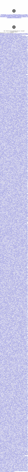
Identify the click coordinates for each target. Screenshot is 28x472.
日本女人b (15, 120)
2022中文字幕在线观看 (15, 409)
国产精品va (4, 320)
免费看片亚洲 (2, 105)
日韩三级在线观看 (21, 451)
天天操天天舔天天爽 (3, 196)
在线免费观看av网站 (11, 405)
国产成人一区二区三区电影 (8, 107)
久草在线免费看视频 (23, 94)
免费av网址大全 (21, 62)
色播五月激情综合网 (9, 180)
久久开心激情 (22, 139)
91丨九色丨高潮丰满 (4, 452)
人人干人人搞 (22, 196)
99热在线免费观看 (25, 172)
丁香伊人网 (4, 396)
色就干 (7, 355)
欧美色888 (1, 150)
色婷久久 (20, 398)
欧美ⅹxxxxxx (9, 389)
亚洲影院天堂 (17, 172)
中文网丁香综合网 (9, 363)
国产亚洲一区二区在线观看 (20, 250)
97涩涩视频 (22, 422)
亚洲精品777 (7, 295)
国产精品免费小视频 (10, 67)
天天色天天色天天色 (11, 312)
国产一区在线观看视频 (11, 215)
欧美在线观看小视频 (6, 279)
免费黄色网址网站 (12, 439)
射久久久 (19, 428)
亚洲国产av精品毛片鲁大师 (3, 220)
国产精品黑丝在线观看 (18, 422)
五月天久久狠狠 (6, 464)
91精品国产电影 (11, 375)
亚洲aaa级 (23, 182)
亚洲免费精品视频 (20, 401)
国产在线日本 (13, 237)
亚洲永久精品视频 (15, 66)
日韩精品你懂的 (4, 332)
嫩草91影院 (9, 290)
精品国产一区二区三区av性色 (10, 353)
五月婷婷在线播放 (14, 103)
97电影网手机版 (19, 147)
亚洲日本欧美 (3, 383)
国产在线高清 (16, 178)
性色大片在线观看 (3, 353)
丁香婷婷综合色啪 (14, 107)
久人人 (24, 414)
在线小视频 (3, 411)
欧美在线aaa (22, 159)
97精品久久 (10, 447)
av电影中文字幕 (12, 82)
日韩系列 (15, 332)
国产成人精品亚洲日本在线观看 (19, 373)
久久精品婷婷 (9, 136)
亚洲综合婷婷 (21, 145)
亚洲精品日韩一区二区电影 (7, 122)
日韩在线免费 (13, 343)
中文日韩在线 (20, 123)
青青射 (11, 165)
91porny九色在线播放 (20, 80)
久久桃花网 (13, 368)
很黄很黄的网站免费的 (15, 115)
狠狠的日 (24, 63)
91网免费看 (15, 37)
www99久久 (6, 391)
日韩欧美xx (4, 266)
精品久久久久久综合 (14, 319)
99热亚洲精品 (8, 227)
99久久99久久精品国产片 (7, 166)
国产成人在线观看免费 (19, 361)
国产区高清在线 (15, 101)
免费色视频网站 (3, 329)
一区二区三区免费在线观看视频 (4, 354)
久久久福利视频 (5, 200)
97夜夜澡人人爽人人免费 (11, 328)
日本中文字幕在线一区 (20, 166)
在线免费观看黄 (6, 132)
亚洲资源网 (3, 170)
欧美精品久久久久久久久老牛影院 (6, 114)
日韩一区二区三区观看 (6, 243)
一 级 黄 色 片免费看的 (13, 96)
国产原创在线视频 (21, 212)
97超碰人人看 (15, 176)
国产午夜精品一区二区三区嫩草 (7, 39)
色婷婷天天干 (17, 341)
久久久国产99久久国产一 (6, 208)
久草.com (26, 219)
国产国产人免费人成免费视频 (11, 452)
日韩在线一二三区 (10, 361)
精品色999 (21, 176)
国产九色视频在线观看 (4, 263)
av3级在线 (3, 393)
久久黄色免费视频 (14, 376)
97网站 (16, 397)
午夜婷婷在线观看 (5, 150)
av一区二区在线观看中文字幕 (21, 462)
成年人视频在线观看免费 (18, 449)
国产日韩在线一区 (4, 458)
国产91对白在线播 (22, 258)
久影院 (14, 217)
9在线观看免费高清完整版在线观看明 (19, 454)
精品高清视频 (12, 320)
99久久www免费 (21, 209)
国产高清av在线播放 (4, 209)
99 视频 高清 (22, 329)
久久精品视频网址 (12, 352)
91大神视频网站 (22, 99)
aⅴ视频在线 (17, 157)
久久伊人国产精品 (16, 102)
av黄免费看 (11, 176)
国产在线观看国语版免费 (8, 239)
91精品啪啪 (20, 353)
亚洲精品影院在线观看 (10, 220)
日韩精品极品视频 (12, 143)
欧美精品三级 (14, 187)
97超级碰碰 (21, 311)
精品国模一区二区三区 (15, 354)
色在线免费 (8, 143)
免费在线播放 (3, 339)
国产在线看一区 (18, 283)
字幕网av (16, 227)
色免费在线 (3, 283)
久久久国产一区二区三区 (24, 125)
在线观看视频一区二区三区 (22, 97)
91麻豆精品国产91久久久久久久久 (19, 122)
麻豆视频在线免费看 (19, 298)
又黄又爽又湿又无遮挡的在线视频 (13, 36)
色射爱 (12, 105)
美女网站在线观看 (13, 276)
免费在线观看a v (7, 303)
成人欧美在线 (8, 196)
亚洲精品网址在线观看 (23, 283)
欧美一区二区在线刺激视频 (9, 202)
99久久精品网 (14, 248)
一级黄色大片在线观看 (16, 263)
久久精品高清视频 (7, 82)
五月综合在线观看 (10, 66)
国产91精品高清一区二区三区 (22, 100)
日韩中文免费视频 (16, 215)
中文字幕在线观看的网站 (5, 425)
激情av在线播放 (6, 70)
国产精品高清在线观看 (24, 114)
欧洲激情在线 (16, 401)
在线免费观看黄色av (10, 442)
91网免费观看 (4, 197)
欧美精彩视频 (15, 76)
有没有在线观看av (4, 249)
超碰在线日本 (12, 471)
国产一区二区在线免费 (13, 157)
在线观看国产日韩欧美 (9, 101)
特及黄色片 (3, 117)
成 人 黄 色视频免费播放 (6, 324)
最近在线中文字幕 (22, 424)
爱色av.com (19, 81)
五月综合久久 (18, 339)
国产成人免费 (25, 69)
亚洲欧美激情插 (6, 292)
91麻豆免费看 (25, 343)
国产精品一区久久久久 (15, 467)
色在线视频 (3, 72)
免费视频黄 (12, 178)
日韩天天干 (7, 245)
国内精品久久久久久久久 (21, 84)
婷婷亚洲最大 (8, 104)
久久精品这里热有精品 (18, 41)
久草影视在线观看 (19, 445)
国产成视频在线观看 (7, 188)
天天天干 (26, 332)
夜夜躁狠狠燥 (4, 190)
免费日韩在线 (3, 356)
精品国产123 (25, 374)
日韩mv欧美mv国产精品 (20, 421)
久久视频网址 (18, 332)
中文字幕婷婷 (20, 273)
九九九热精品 (12, 64)
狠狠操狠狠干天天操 (4, 100)
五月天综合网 (6, 119)
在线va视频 (6, 469)
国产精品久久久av (11, 432)
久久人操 (11, 127)
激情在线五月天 (5, 442)
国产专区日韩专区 (15, 393)
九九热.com (20, 354)
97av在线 (23, 269)
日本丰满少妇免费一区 (11, 272)
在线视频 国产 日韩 (12, 369)
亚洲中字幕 (22, 124)
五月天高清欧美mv (17, 372)
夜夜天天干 (21, 189)
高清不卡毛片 (19, 51)
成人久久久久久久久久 (8, 159)
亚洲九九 (1, 202)
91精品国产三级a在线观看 (17, 82)
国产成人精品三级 (4, 222)
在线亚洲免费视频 (18, 72)
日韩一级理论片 (10, 260)
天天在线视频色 (15, 235)
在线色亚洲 (22, 265)
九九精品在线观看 (19, 195)
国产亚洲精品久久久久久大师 (19, 237)
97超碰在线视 (24, 248)
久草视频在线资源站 (11, 54)
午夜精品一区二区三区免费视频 (17, 225)
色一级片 (15, 286)
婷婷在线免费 (6, 312)
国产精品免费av (6, 349)
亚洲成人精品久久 (10, 132)
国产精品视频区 (16, 219)
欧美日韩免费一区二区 (19, 276)
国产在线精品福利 (4, 177)
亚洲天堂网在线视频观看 (3, 313)
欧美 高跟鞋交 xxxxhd (3, 173)
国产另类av (12, 415)
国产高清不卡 (8, 335)
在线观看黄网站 (9, 129)
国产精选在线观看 (4, 136)
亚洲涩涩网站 (17, 79)
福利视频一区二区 (21, 134)
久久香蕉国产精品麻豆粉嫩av (21, 249)
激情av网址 (22, 198)
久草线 (2, 429)
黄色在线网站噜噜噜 (23, 339)
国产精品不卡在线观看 (19, 163)
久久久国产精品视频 (12, 325)
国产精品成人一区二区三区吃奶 (13, 445)
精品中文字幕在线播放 (8, 338)
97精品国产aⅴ (25, 205)
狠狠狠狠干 (16, 457)
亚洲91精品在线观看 (10, 358)
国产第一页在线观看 (15, 394)
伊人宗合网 (15, 250)
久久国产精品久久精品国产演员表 (9, 426)
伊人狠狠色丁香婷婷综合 (11, 365)
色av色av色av (17, 137)
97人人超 (23, 143)
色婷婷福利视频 (19, 376)
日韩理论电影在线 (13, 163)
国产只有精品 (25, 312)
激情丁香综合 (26, 177)
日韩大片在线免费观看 (24, 286)
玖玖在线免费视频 (8, 364)
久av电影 (14, 132)
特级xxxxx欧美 (20, 342)
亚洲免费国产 (7, 170)
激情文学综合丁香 (22, 179)
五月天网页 (8, 200)
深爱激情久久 (12, 249)
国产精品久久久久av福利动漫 (17, 326)
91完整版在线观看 (4, 259)
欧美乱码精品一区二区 (16, 446)
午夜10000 (24, 404)
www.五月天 (9, 146)
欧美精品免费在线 (5, 342)
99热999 (9, 439)
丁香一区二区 (4, 355)
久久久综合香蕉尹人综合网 (22, 140)
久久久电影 (14, 198)
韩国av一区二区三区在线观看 (4, 334)
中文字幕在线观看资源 (22, 174)
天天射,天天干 (14, 298)
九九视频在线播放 (3, 364)
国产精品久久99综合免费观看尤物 (14, 251)
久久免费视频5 (13, 129)
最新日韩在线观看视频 (8, 47)
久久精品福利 (23, 444)
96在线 (25, 180)
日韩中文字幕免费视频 (7, 83)
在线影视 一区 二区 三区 (15, 81)
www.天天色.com (9, 174)
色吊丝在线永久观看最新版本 (6, 140)
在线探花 (6, 156)
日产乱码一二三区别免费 (10, 133)
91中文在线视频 (25, 145)
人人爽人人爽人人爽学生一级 (9, 49)
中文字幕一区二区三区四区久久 (8, 316)
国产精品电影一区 (2, 81)
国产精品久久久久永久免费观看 (7, 457)
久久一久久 (21, 172)
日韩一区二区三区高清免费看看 (9, 402)
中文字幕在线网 (8, 186)
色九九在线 (17, 248)
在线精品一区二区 (24, 303)
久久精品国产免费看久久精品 (8, 44)
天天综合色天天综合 (25, 190)
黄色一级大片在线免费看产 (16, 113)
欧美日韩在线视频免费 (10, 235)
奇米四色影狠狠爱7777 (15, 333)
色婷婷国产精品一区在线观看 (21, 459)
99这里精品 (11, 195)
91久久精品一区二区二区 (12, 240)
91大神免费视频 (17, 63)
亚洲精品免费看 (5, 358)
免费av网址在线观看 (25, 346)
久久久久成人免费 (9, 256)
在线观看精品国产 (2, 402)
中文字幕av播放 (12, 123)
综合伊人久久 (20, 305)
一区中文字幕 (6, 61)
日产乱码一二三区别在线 (18, 266)
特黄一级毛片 (5, 408)
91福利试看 (10, 265)
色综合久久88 (11, 110)
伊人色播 (4, 202)
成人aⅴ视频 (15, 64)
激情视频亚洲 (12, 372)
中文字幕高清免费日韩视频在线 (21, 107)
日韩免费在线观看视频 (11, 278)
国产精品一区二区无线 (3, 325)
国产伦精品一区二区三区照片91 (21, 64)
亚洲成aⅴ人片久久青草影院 (3, 155)
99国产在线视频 (14, 374)
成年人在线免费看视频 (22, 87)
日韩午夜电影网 (10, 187)
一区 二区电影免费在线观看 (23, 446)
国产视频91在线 (26, 466)
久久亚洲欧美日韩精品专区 (8, 59)
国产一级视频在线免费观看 (15, 378)
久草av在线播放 (2, 152)
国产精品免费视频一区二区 (19, 343)
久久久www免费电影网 (14, 166)
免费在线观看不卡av (18, 256)
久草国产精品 (21, 466)
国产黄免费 (25, 160)
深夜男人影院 (2, 328)
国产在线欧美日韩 (11, 69)
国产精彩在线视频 (16, 54)
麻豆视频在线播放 (11, 292)
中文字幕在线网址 (24, 266)
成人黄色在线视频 (9, 56)
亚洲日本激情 (12, 449)
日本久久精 (14, 344)
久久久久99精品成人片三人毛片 (13, 434)
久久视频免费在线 (10, 42)
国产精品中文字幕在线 (11, 102)
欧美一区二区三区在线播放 (12, 153)
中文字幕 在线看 (13, 253)
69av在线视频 (16, 369)
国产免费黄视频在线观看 (22, 133)
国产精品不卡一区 (17, 412)
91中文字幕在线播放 (3, 301)
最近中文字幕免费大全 (11, 145)
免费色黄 (23, 242)
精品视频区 (13, 468)
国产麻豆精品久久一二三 (4, 102)
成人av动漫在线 (24, 445)
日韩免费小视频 (23, 132)
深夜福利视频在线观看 (15, 342)
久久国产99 (4, 195)
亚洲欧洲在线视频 (14, 293)
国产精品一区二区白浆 (4, 46)
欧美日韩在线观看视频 (17, 315)
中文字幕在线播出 (10, 336)
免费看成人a (15, 432)
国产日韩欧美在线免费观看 (10, 313)
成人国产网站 (21, 296)
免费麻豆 (3, 119)
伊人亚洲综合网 (19, 286)
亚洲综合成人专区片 (20, 232)
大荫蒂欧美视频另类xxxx (9, 190)
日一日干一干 (8, 341)
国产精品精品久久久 (17, 99)
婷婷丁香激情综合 (5, 162)
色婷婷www (23, 216)
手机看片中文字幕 (7, 117)
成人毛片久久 (12, 114)
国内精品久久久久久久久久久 (16, 44)
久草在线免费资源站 (22, 419)
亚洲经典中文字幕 (16, 402)
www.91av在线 (17, 452)
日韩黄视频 (13, 266)
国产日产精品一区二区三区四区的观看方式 (21, 417)
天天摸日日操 (13, 412)
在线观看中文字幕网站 (25, 123)
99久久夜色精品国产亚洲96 (12, 169)
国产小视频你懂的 (19, 37)
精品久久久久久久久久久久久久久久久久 (18, 447)
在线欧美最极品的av (25, 349)
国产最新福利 (15, 464)
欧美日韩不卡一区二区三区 (16, 438)
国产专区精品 (6, 53)
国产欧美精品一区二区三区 (8, 444)
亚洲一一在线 (8, 173)
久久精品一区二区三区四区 (3, 363)
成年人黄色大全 (16, 381)
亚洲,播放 (12, 200)
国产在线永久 (21, 63)
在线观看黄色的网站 (15, 152)
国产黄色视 (8, 165)
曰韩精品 (18, 120)
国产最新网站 (3, 252)
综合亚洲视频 (12, 381)
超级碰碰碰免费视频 (20, 289)
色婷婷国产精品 (9, 84)
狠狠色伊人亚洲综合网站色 (17, 216)
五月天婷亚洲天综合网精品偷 (19, 328)
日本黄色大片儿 (10, 394)
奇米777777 (3, 369)
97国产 (4, 239)
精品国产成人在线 (19, 303)
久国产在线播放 (8, 92)
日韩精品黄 (5, 416)
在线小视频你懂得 (22, 434)
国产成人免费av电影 (17, 352)
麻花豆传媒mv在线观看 (7, 435)
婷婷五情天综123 (2, 418)
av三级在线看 (13, 321)
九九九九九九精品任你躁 (8, 467)
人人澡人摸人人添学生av (20, 408)
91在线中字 (12, 315)
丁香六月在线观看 (23, 288)
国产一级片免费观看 (4, 343)
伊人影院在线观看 (14, 421)
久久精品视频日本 (16, 448)
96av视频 (7, 248)
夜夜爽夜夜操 (2, 385)
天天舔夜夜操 (24, 354)
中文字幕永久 (18, 104)
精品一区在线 (9, 177)
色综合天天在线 (3, 265)
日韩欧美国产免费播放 (20, 404)
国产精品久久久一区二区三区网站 (20, 416)
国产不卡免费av (11, 243)
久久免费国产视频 (12, 41)
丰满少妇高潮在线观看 (13, 291)
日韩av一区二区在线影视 (16, 73)
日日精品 (18, 396)
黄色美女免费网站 (10, 398)
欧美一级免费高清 (22, 193)
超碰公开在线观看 (6, 281)
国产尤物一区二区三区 (6, 94)
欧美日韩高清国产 (7, 401)
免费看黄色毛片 (22, 332)
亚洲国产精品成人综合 (15, 127)
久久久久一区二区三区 (20, 103)
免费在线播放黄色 (15, 469)
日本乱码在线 (14, 165)
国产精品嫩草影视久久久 (15, 451)
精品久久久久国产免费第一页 (16, 239)
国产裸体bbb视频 (16, 353)
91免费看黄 (2, 428)
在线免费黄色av (21, 112)
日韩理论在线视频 (19, 349)
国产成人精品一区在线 (21, 281)
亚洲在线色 (18, 464)
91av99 (6, 300)
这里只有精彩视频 (14, 406)
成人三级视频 (17, 356)
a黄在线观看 (24, 458)
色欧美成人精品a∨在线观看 (9, 124)
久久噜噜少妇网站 (19, 383)
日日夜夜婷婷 (9, 178)
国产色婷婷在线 (23, 275)
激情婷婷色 (16, 320)
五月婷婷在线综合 (20, 220)
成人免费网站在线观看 (5, 42)
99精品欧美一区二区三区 (8, 283)
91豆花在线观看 (22, 199)
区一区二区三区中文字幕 (21, 86)
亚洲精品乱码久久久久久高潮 (10, 379)
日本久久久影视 (14, 407)
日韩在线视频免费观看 (25, 47)
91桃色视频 (18, 59)
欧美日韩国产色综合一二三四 (20, 344)
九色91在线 (4, 395)
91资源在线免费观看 (25, 324)
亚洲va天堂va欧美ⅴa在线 (18, 202)
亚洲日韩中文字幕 (14, 182)
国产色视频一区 (23, 233)
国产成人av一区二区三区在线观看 (23, 362)
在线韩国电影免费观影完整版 (23, 335)
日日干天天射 (14, 355)
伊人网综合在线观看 (19, 40)
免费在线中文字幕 (12, 454)
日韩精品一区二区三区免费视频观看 (15, 117)
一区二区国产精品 (21, 302)
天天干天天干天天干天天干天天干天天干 (15, 94)
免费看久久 (12, 308)
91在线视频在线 (14, 262)
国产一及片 (2, 373)
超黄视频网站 (15, 220)
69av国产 (2, 432)
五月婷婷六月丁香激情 (18, 368)
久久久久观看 (7, 135)
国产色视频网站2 (21, 236)
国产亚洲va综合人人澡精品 (3, 271)
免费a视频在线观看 (23, 90)
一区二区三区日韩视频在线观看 (22, 409)
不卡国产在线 (18, 291)
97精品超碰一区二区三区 (20, 213)
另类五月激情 (15, 124)
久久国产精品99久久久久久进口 (17, 261)
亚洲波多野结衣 (9, 408)
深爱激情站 (21, 69)
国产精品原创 (11, 236)
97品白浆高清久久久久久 (15, 39)
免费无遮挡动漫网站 (18, 280)
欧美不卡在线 (25, 185)
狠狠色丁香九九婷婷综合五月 (10, 455)
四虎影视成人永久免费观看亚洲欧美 (7, 109)
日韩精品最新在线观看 (5, 309)
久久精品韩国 (5, 311)
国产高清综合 (3, 247)
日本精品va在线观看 (7, 199)
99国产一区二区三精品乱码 (13, 173)
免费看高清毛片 (10, 334)
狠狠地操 (19, 46)
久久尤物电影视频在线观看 (21, 116)
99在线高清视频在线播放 (22, 127)
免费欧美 (15, 90)
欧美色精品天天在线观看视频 (12, 74)
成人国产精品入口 (5, 86)
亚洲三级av (6, 445)
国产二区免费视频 (23, 51)
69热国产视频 (10, 150)
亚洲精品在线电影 (22, 468)
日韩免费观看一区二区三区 (24, 153)
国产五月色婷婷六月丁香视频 (13, 427)
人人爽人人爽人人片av (16, 67)
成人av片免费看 (9, 343)
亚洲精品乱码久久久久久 (10, 446)
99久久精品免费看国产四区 (15, 385)
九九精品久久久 (4, 106)
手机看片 (13, 106)
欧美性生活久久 (5, 384)
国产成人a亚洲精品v (13, 399)
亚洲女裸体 (8, 308)
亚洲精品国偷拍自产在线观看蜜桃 (22, 222)
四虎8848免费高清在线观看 (15, 203)
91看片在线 (9, 81)
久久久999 (6, 322)
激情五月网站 (8, 291)
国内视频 (14, 299)
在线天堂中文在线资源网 (21, 331)
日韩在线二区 (5, 424)
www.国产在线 (8, 351)
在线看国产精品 (2, 61)
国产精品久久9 (13, 388)
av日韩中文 (13, 172)
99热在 (4, 465)
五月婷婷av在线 (20, 43)
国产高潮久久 (25, 300)
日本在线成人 (12, 77)
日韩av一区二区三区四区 (13, 104)
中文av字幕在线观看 (6, 397)
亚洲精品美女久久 (4, 359)
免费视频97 (16, 123)
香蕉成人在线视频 (5, 319)
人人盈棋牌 (18, 146)
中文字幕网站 (14, 256)
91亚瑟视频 (22, 197)
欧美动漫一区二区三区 (10, 222)
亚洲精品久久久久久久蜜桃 (16, 310)
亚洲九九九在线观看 (3, 253)
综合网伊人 (23, 186)
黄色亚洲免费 (14, 444)
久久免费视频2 (16, 371)
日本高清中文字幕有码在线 (11, 57)
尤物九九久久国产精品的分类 (20, 74)
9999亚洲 (23, 195)
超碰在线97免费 (8, 414)
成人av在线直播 (19, 173)
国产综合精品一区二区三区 (16, 91)
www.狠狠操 (2, 82)
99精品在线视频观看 (22, 452)
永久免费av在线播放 (18, 159)
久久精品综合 (9, 407)
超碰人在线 (10, 52)
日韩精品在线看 (13, 227)
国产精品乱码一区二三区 (14, 177)
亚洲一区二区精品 (24, 376)
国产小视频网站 (23, 230)
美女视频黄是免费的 (9, 289)
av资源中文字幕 (3, 47)
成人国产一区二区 (25, 401)
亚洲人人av (8, 195)
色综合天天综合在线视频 (4, 404)
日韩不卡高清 (3, 426)
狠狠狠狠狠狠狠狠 (14, 52)
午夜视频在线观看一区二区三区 (9, 436)
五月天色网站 (11, 324)
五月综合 (20, 47)
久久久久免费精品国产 (3, 246)
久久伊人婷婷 (24, 273)
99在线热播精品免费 (21, 162)
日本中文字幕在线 (2, 159)
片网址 (18, 176)
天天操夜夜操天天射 (14, 136)
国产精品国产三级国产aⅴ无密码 (13, 116)
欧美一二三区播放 (13, 142)
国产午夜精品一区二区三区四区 (19, 455)
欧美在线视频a (18, 345)
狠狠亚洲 (13, 60)
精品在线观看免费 (23, 326)
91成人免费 (13, 175)
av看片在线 (25, 79)
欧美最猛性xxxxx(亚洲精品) (4, 260)
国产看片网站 (13, 159)
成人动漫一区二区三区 (7, 250)
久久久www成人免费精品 (18, 143)
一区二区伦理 (14, 416)
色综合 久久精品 (5, 71)
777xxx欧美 (14, 40)
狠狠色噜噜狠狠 (2, 273)
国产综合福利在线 (9, 50)
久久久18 (18, 258)
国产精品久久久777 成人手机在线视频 (11, 431)
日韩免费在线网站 (13, 456)
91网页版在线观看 (13, 341)
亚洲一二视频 (2, 132)
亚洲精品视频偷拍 (20, 346)
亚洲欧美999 (2, 103)
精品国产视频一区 (24, 280)
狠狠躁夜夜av (7, 261)
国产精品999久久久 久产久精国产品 (9, 43)
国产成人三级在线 (15, 155)
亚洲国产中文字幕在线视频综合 (21, 336)
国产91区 (3, 315)
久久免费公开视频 (4, 417)
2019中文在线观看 (17, 311)
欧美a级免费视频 (15, 232)
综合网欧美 (1, 311)
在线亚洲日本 (2, 122)
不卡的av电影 (4, 185)
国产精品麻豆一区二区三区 (17, 230)
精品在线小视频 (5, 66)
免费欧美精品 (24, 101)
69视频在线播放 (19, 437)
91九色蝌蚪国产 (21, 129)
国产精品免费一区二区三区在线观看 (22, 227)
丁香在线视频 (21, 366)
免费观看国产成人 (20, 93)
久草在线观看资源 (5, 215)
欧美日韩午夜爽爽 (22, 320)
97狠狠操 (11, 382)
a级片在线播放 (9, 456)
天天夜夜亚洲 (25, 308)
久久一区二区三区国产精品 (17, 313)
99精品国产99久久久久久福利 (11, 296)
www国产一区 (24, 229)
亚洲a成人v (20, 186)
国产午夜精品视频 (25, 396)
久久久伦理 (16, 425)
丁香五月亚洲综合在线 (21, 290)
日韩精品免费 (11, 261)
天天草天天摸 (6, 321)
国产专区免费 (16, 365)
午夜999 (23, 427)
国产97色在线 (25, 36)
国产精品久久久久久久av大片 (22, 144)
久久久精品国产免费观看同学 (22, 292)
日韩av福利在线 (15, 190)
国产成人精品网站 (21, 356)
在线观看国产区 (25, 44)
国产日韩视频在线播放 (6, 306)
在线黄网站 (3, 288)
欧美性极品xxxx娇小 (13, 396)
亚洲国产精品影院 (20, 200)
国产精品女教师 (15, 197)
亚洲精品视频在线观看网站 (5, 217)
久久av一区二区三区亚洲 (6, 429)
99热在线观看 (10, 182)
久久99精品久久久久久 (20, 272)
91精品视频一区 (14, 125)
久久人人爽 (13, 70)
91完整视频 (16, 114)
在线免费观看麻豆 (4, 174)
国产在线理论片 (25, 80)
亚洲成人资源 (11, 281)
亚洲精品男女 (14, 79)
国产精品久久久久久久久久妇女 (24, 259)
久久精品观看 (17, 296)
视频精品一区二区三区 (9, 126)
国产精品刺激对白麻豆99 (11, 422)
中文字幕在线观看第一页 (7, 471)
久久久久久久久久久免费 (25, 365)
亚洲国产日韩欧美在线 (19, 126)
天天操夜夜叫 (25, 270)
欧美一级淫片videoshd (4, 427)
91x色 (5, 152)
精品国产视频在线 (23, 104)
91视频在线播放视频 (19, 322)
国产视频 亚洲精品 (10, 37)
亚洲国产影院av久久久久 (18, 379)
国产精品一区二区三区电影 (19, 71)
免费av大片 (18, 334)
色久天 (6, 223)
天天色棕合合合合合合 (18, 223)
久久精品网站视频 (7, 356)
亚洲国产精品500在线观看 (15, 338)
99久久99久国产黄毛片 (16, 193)
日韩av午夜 (4, 165)
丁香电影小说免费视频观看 (5, 232)
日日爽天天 (21, 461)
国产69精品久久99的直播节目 (21, 89)
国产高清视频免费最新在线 (4, 113)
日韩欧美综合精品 (18, 233)
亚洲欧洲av (10, 51)
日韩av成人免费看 (20, 389)
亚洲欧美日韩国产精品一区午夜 (20, 255)
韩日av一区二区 (22, 355)
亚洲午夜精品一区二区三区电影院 (19, 439)
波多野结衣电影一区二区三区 (21, 406)
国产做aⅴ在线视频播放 (22, 39)
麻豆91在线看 (11, 208)
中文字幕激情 (25, 381)
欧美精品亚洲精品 (20, 285)
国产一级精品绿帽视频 (20, 470)
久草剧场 (21, 44)
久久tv (14, 202)
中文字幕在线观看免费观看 (9, 120)
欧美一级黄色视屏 (4, 40)
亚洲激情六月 (9, 323)
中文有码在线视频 (18, 198)
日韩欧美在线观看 (15, 392)
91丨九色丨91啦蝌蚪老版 (18, 411)
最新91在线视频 (16, 77)
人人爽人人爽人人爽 (16, 149)
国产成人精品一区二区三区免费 (14, 210)
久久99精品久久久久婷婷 (10, 384)
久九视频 (25, 356)
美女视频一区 (2, 336)
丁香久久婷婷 (3, 365)
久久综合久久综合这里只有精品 (8, 428)
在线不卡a (8, 127)
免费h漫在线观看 (21, 381)
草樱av (8, 427)
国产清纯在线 (4, 335)
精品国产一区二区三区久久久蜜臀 (6, 163)
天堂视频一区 (25, 464)
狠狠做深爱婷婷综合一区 (24, 316)
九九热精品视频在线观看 (19, 253)
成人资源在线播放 (2, 124)
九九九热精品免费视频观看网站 (4, 302)
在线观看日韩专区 (18, 125)
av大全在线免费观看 (12, 71)
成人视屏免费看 (2, 467)
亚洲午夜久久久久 (4, 412)
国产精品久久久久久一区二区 (15, 218)
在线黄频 (15, 414)
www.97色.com (24, 40)
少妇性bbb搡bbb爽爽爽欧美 (8, 409)
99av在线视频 (26, 408)
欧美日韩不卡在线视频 (5, 73)
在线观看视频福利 (9, 209)
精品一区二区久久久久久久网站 (13, 205)
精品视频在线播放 (20, 152)
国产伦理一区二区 (20, 279)
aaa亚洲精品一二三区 (24, 223)
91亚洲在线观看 (18, 207)
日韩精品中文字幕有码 (5, 179)
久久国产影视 (4, 291)
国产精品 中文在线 (20, 178)
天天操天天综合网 (12, 411)
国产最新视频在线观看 (3, 245)
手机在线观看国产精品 (13, 335)
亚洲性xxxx (15, 282)
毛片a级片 (3, 372)
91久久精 (26, 345)
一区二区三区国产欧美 (22, 338)
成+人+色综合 (17, 355)
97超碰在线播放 (8, 63)
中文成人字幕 (2, 166)
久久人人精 (9, 319)
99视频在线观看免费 (23, 243)
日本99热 (10, 218)
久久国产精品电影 (13, 302)
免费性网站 (2, 286)
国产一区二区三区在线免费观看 (6, 77)
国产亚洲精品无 (20, 457)
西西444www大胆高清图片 (24, 351)
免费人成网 (14, 238)
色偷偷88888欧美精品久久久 (14, 188)
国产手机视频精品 (7, 41)
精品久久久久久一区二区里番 (20, 165)
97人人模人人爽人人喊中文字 (4, 226)
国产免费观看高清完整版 (7, 459)
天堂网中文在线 (9, 212)
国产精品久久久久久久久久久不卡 (5, 269)
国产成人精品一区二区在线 (8, 333)
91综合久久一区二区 (11, 391)
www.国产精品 (6, 328)
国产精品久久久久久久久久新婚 (21, 53)
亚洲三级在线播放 (19, 52)
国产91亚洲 (1, 275)
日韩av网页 (19, 66)
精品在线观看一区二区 (6, 462)
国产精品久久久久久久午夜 (7, 160)
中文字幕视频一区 (21, 156)
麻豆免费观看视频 (6, 405)
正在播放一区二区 (13, 345)
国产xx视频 (6, 81)
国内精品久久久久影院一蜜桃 (19, 318)
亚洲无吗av (4, 76)
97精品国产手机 (2, 409)
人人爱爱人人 (13, 465)
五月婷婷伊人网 (6, 37)
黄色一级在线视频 (25, 253)
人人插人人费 (17, 325)
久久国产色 (26, 50)
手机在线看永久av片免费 (17, 196)
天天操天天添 (24, 426)
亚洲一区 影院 (22, 315)
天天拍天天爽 (15, 436)
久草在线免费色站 (6, 432)
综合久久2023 (13, 122)
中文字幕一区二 (16, 106)
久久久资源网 (18, 42)
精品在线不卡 (18, 431)
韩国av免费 (8, 249)
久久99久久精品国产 (6, 228)
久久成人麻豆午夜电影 (13, 280)
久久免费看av (20, 369)
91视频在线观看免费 (15, 375)
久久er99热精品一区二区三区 (22, 167)
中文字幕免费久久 (5, 437)
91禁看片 (17, 302)
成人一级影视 (22, 60)
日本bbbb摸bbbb (19, 282)
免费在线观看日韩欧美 (8, 346)
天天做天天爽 (7, 258)
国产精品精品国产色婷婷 (22, 210)
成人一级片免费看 (9, 155)
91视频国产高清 (7, 447)
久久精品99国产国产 (7, 286)
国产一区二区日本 (17, 441)
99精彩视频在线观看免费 (9, 238)
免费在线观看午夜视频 (23, 239)
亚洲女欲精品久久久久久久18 (9, 97)
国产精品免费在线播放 (25, 149)
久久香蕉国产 (22, 56)
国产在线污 (24, 461)
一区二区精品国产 (25, 166)
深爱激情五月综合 (9, 100)
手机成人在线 (12, 186)
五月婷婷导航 (20, 49)
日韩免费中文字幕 (10, 392)
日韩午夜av (4, 298)
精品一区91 (8, 417)
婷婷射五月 (21, 334)
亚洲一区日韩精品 (20, 36)
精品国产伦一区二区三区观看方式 (15, 199)
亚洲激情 (17, 174)
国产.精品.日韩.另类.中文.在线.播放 (23, 137)
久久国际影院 (20, 324)
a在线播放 (20, 242)
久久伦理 (11, 344)
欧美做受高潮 (19, 245)
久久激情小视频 (19, 124)
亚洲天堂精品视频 (6, 205)
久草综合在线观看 (18, 96)
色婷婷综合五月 (7, 216)
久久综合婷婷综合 (8, 332)
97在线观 (23, 136)
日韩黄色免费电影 (5, 392)
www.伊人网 (14, 339)
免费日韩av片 (3, 310)
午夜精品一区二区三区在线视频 (13, 462)
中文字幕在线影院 (10, 322)
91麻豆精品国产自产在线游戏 (6, 80)
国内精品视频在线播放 (9, 229)
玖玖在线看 (1, 178)
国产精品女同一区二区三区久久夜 (20, 238)
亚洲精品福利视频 (7, 96)
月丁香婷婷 (4, 275)
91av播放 (5, 167)
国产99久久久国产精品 (3, 280)
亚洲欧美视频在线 (15, 398)
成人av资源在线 (11, 93)
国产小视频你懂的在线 (9, 298)
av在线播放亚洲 (20, 155)
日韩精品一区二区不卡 (17, 424)
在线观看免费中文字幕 (22, 164)
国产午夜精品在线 (22, 431)
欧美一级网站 (12, 371)
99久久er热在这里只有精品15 (10, 242)
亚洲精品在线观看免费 (23, 83)
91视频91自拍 (25, 438)
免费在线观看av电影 (16, 247)
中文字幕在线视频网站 (10, 40)
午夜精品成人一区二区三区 (18, 426)
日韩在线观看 (21, 386)
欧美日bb (12, 339)
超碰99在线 (18, 262)
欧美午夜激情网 (4, 446)
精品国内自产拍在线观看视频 (10, 359)
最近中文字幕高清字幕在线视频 (17, 265)
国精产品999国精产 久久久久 (11, 233)
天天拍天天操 (8, 197)
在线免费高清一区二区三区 (12, 228)
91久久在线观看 (14, 363)
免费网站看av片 (17, 186)
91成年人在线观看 (17, 60)
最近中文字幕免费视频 (19, 142)
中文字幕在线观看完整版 (15, 154)
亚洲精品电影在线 (18, 456)
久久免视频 (20, 183)
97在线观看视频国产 (19, 136)
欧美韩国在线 (10, 248)
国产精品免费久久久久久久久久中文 (12, 86)
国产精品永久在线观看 (7, 399)
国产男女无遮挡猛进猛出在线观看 (12, 285)
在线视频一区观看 (10, 404)
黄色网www (10, 355)
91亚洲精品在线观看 (24, 225)
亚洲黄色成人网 (24, 202)
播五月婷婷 (9, 175)
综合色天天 (23, 298)
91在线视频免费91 (19, 101)
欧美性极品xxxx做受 (6, 434)
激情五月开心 (6, 193)
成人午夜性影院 (2, 250)
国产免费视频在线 (5, 285)
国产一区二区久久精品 (11, 425)
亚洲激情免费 (21, 325)
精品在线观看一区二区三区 (23, 217)
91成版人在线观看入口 (14, 309)
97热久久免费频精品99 (4, 235)
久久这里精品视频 (9, 451)
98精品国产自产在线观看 (18, 269)
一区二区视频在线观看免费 (14, 246)
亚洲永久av (16, 321)
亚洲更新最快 (21, 396)
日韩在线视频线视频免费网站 (18, 391)
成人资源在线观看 (9, 293)
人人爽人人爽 (24, 70)
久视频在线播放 (26, 272)
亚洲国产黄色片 (11, 288)
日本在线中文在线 (21, 402)
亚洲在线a (12, 414)
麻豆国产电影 (7, 91)
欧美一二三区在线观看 (7, 415)
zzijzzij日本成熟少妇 (15, 289)
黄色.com (11, 197)
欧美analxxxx (3, 187)
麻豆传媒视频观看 (22, 73)
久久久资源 (16, 43)
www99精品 (21, 268)
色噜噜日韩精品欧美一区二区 (12, 329)
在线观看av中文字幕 (14, 146)
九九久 (24, 178)
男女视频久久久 (20, 458)
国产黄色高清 (5, 323)
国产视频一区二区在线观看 (6, 381)
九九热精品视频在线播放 (4, 233)
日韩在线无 (16, 129)
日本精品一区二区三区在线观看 (6, 157)
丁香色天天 (6, 145)
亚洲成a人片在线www (7, 123)
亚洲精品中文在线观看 (17, 243)
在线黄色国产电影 (17, 466)
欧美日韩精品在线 (13, 174)
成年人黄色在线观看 (15, 156)
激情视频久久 (12, 83)
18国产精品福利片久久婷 (15, 212)
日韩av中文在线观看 (3, 213)
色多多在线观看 (21, 102)
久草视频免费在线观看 (7, 270)
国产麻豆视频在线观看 (6, 454)
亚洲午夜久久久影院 (6, 366)
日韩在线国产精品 (8, 396)
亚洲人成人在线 (14, 275)
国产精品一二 (4, 127)
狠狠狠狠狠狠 (10, 135)
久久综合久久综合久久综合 (10, 167)
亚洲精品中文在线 (5, 466)
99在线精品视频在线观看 (24, 384)
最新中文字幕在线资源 (9, 152)
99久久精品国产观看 (9, 458)
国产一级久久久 (13, 356)
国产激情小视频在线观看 (19, 270)
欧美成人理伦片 (20, 427)
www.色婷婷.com (6, 375)
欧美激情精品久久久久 (5, 278)
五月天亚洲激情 (7, 288)
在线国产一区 (18, 407)
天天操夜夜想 (13, 63)
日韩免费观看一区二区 (21, 188)
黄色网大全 (19, 114)
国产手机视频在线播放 (14, 346)
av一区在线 (15, 336)
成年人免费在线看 (8, 185)
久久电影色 (7, 325)
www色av (9, 470)
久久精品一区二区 (20, 395)
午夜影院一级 (2, 198)
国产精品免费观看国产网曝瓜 (8, 385)
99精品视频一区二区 (19, 229)
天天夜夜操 (12, 196)
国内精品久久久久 (16, 97)
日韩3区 (2, 434)
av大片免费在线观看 (3, 276)
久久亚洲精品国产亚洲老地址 (10, 130)
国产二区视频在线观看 (20, 323)
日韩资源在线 (13, 137)
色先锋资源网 (25, 293)
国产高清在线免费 (19, 363)
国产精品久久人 (18, 275)
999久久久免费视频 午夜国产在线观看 (8, 112)
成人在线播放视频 (14, 150)
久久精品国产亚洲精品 (7, 198)
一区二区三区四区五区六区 (3, 461)
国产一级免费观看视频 (21, 246)
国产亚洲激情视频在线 (18, 405)
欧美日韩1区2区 (23, 228)
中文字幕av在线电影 (11, 268)
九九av (26, 77)
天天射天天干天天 (9, 106)
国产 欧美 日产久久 (22, 157)
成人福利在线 (14, 164)
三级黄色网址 (4, 125)
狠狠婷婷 (17, 226)
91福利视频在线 (20, 397)
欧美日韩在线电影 (8, 275)
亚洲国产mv (1, 169)
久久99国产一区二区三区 (20, 319)
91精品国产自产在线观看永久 (10, 259)
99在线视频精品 (9, 253)
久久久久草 (4, 305)
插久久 (7, 407)
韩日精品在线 (11, 225)
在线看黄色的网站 (20, 185)
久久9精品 (15, 249)
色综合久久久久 (22, 207)
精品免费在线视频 (14, 89)
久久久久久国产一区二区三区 (12, 226)
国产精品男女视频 (4, 133)
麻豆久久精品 (7, 183)
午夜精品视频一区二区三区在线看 (12, 53)
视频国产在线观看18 (16, 112)
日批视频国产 (5, 178)
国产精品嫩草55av (25, 279)
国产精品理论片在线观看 (11, 62)
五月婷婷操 (10, 419)
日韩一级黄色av (12, 401)
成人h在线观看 (6, 149)
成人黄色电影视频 (22, 441)
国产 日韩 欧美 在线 (3, 455)
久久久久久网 (16, 308)
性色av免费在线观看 (20, 235)
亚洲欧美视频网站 (24, 261)
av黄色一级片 (10, 368)
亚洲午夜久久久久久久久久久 (9, 247)
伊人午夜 (6, 451)
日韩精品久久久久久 (24, 313)
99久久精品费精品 (17, 468)
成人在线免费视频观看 (22, 106)
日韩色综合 (3, 338)
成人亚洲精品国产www (3, 421)
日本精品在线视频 (23, 169)
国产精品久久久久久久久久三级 (10, 395)
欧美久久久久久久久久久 (15, 180)
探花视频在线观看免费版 (10, 87)
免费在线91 (5, 56)
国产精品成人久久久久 (11, 90)
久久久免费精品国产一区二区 (23, 119)
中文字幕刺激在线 (4, 67)
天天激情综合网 (19, 182)
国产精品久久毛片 (3, 238)
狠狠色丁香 (7, 218)
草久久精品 (1, 243)
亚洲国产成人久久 (22, 412)
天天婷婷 (23, 383)
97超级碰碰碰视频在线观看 (5, 448)
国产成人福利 (12, 286)
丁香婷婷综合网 (5, 362)
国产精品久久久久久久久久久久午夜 (20, 192)
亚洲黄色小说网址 (24, 155)
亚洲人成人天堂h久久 (13, 270)
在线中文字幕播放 (17, 57)
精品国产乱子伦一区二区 (6, 236)
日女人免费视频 (5, 308)
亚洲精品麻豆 (26, 373)
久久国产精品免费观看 (17, 83)
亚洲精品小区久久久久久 (7, 105)
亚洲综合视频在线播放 (14, 323)
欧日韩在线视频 (15, 222)
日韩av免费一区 (23, 61)
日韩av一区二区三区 (23, 57)
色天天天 (20, 248)
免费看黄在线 (23, 368)
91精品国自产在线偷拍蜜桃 (19, 414)
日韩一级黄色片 (10, 464)
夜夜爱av (14, 135)
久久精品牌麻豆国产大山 (22, 77)
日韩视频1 (9, 309)
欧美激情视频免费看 (6, 93)
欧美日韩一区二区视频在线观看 (7, 164)
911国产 (7, 146)
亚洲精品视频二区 (9, 60)
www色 (9, 382)
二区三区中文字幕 (22, 299)
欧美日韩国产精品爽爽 (3, 207)
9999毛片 (10, 70)
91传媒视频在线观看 (10, 73)
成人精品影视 (4, 379)
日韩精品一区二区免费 (14, 459)
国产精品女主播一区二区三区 (15, 364)
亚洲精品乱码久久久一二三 (8, 89)
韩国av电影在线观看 (20, 205)
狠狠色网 (11, 198)
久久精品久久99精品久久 (14, 305)
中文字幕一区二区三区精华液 (6, 64)
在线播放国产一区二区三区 (18, 70)
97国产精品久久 (15, 200)
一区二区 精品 (4, 414)
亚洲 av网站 (7, 280)
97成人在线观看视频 (3, 227)
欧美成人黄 (16, 362)
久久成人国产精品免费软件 (4, 368)
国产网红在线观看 (12, 269)
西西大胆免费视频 (22, 117)
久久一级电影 (22, 160)
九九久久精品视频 (19, 432)
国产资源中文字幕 (18, 169)
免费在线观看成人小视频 (21, 425)
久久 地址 (6, 365)
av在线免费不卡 (16, 306)
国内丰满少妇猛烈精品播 (19, 374)
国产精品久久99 (25, 448)
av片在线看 (6, 69)
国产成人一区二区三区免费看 (8, 262)
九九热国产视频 (22, 291)
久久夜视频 (16, 395)
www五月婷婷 (11, 448)
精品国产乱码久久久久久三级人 (15, 160)
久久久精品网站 (6, 36)
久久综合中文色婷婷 (12, 429)
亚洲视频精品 (24, 183)
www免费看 (14, 316)
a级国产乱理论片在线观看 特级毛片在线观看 (10, 418)
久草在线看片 (4, 104)
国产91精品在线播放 (9, 79)
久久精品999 (10, 103)
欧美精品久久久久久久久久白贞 (17, 208)
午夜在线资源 (10, 354)
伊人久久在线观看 (14, 437)
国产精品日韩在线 (13, 92)
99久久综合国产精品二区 (16, 366)
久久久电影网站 (16, 273)
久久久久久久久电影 (21, 333)
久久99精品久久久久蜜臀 (7, 348)
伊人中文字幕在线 (24, 276)
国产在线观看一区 (21, 251)
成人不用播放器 (10, 300)
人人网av (12, 332)
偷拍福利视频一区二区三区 (19, 300)
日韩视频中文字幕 (6, 51)
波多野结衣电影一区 (2, 407)
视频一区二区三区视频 (6, 110)
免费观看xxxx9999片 (10, 193)
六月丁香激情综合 (11, 183)
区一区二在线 (26, 302)
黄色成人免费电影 (16, 145)
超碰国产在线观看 (21, 435)
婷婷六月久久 (3, 145)
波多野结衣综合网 (21, 180)
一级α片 (2, 437)
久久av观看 (22, 449)
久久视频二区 (5, 87)
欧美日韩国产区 (2, 333)
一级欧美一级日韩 (14, 383)
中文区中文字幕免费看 (13, 417)
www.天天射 (3, 322)
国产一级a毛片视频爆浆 (14, 351)
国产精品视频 (13, 441)
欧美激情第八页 (19, 436)
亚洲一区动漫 (16, 140)
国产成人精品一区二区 (19, 399)
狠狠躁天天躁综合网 (2, 97)
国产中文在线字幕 (23, 146)
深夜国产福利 (17, 299)
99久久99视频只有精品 (8, 383)
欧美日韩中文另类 (20, 469)
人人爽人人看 (15, 303)
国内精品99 (10, 203)
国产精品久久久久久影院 (4, 290)
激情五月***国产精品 (4, 176)
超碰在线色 (21, 438)
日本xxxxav (17, 335)
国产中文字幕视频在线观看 (10, 301)
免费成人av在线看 (5, 219)
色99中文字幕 (18, 139)
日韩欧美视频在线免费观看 (23, 341)
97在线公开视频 (9, 406)
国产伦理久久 (14, 229)
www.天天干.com (2, 223)
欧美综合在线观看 (8, 305)
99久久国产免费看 (7, 310)
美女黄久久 (17, 164)
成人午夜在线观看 (13, 255)
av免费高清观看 (3, 391)
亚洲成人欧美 (2, 167)
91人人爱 (20, 149)
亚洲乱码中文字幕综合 (24, 96)
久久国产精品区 (12, 216)
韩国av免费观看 (15, 281)
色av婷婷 (6, 344)
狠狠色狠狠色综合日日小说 (13, 271)
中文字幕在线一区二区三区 (23, 92)
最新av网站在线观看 (3, 129)
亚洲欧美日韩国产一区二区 (22, 375)
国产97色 (11, 397)
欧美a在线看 (21, 218)
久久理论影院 (10, 437)
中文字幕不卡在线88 (23, 260)
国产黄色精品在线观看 (21, 177)
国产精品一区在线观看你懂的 (11, 311)
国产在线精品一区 (22, 42)
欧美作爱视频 (20, 295)
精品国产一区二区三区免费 (9, 134)
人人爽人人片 (20, 448)
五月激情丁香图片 (15, 428)
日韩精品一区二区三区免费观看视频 (19, 312)
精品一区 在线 (23, 147)
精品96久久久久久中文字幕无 (21, 76)
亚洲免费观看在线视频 (8, 441)
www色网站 (13, 373)
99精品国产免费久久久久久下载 (22, 105)
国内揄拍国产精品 (24, 49)
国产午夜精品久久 (7, 352)
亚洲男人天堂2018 (6, 268)
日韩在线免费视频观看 (22, 219)
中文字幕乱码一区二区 (12, 252)
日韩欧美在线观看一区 (5, 468)
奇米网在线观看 (18, 153)
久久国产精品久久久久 (13, 72)
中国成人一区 (23, 135)
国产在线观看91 (14, 47)
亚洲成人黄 (2, 349)
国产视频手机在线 (9, 421)
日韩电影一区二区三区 (20, 278)
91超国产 (8, 271)
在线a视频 (2, 397)
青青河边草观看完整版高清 (12, 61)
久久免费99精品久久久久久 (13, 80)
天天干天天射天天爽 (2, 126)
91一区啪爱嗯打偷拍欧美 (11, 318)
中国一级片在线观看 (5, 382)
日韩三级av (26, 242)
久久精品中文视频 (2, 216)
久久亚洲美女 (14, 300)
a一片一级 (20, 365)
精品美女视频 (16, 167)
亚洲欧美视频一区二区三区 (12, 139)
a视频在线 (1, 366)
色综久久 (11, 206)
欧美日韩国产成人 (9, 416)
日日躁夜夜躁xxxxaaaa (12, 192)
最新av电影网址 (15, 105)
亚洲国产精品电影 (8, 154)
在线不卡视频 (8, 320)
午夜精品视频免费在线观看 (13, 245)
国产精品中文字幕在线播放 (22, 54)
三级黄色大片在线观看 (23, 407)
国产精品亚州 (2, 205)
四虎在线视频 (26, 165)
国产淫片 (3, 401)
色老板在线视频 (17, 62)
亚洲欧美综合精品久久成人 (4, 175)
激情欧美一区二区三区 (14, 84)
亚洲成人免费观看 (13, 207)
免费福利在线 (6, 103)
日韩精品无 (25, 415)
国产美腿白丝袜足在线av (14, 185)
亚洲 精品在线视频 (5, 172)
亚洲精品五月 (15, 195)
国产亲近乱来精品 (15, 236)
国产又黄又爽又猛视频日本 (6, 210)
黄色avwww (14, 42)
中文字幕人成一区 (8, 255)
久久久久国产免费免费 (4, 296)
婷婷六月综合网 (15, 442)
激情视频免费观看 (16, 183)
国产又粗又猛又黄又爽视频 (18, 175)
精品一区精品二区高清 (21, 109)
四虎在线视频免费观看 (6, 225)
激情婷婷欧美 (2, 51)
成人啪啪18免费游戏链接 (14, 290)
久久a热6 (8, 71)
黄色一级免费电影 (18, 252)
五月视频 (26, 249)
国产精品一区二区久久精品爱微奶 (23, 206)
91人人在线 (14, 322)
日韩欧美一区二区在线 (8, 372)
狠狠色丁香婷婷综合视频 (14, 389)
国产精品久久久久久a (21, 50)
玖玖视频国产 (12, 140)
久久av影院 (21, 464)
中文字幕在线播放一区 (17, 69)
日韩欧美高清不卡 (17, 217)
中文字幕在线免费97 (15, 100)
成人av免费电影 (25, 187)
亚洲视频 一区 (3, 255)
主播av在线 (1, 358)
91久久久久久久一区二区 (11, 179)
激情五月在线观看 (9, 386)
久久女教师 (25, 56)
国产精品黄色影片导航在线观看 (7, 374)
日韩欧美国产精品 (2, 444)
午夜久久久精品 (8, 246)
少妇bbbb (5, 130)
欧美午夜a (3, 316)
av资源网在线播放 (24, 322)
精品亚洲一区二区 (17, 268)
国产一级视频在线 (5, 90)
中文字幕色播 (23, 41)
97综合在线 (3, 445)
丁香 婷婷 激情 (22, 79)
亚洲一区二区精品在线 (15, 50)
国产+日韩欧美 (11, 232)
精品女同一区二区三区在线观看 (7, 237)
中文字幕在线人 (18, 92)
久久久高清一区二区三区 (16, 419)
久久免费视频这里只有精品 (14, 144)
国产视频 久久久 (12, 306)
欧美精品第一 (8, 76)
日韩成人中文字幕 (2, 89)
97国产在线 (3, 436)
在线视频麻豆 (21, 120)
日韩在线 (12, 250)
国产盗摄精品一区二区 (5, 272)
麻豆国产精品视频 (16, 87)
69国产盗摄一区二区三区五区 (19, 465)
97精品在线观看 (2, 352)
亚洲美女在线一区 (23, 282)
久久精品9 (9, 176)
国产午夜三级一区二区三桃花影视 (23, 215)
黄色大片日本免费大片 (18, 135)
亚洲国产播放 (24, 43)
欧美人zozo (11, 76)
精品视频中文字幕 (17, 359)
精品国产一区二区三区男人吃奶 (7, 331)
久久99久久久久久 (20, 170)
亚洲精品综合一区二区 (8, 465)
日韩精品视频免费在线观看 (21, 110)
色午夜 (26, 61)
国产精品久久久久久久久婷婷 (16, 56)
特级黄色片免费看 (5, 147)
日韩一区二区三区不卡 (9, 115)
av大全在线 (20, 115)
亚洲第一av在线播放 (3, 101)
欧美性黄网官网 (25, 126)
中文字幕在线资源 (15, 133)
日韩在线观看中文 (16, 242)
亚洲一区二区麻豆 (10, 469)
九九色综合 (3, 69)
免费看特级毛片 (18, 228)
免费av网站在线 (7, 206)
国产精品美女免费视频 (3, 371)
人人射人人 (15, 272)
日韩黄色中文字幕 (2, 303)
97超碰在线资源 (18, 329)
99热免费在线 (26, 60)
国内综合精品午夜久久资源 (23, 203)
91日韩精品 (2, 123)
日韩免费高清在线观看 (25, 436)
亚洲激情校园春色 (17, 240)
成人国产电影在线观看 (20, 293)
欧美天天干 (24, 200)
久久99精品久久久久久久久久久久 (13, 295)
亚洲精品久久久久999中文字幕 (16, 260)
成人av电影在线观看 (3, 341)
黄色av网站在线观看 (14, 408)
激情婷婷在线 (8, 371)
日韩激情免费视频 (4, 386)
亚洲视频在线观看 (22, 240)
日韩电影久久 (14, 334)
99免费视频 (5, 456)
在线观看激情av (18, 316)
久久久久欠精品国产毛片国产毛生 (21, 150)
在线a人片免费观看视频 (15, 206)
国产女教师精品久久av (18, 429)
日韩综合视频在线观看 (6, 116)
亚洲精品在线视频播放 (24, 301)
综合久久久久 (22, 348)
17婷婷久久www (23, 456)
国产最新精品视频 (16, 119)
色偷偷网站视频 (24, 437)
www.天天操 (11, 310)
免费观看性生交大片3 (20, 309)
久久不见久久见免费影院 (10, 424)
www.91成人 (1, 93)
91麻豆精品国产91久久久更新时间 (10, 99)
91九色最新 (13, 397)
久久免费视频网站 (15, 189)
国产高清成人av (10, 113)
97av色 (19, 189)
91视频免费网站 (9, 276)
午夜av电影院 (10, 342)
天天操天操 (8, 449)
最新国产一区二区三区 (3, 143)
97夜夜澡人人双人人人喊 (15, 162)
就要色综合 (19, 371)
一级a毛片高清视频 (9, 378)
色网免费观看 (10, 172)
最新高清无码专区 (17, 259)
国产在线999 (18, 197)
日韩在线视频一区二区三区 (10, 46)
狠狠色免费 (14, 382)
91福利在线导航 (7, 411)
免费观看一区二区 (14, 51)
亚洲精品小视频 (18, 132)
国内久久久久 (3, 251)
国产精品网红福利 (17, 179)
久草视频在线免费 (24, 37)
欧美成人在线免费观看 (9, 438)
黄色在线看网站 (16, 93)
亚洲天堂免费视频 (23, 388)
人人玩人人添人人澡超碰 (4, 282)
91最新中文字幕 (9, 412)
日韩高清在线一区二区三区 (4, 74)
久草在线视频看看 (18, 444)
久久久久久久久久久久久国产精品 (23, 247)
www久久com (22, 415)
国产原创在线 (23, 82)
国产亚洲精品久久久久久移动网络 (12, 147)
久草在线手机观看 (10, 299)
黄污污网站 (11, 91)
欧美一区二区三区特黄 (4, 60)
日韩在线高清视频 (7, 72)
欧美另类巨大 (19, 351)
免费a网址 (13, 219)
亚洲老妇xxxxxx (7, 369)
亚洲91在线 (6, 62)
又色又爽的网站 (22, 263)
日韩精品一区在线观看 (11, 466)
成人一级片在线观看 (17, 348)
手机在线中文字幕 (15, 170)
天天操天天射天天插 (10, 282)
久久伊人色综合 (17, 130)
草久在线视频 (11, 170)
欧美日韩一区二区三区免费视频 (6, 142)
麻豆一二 (26, 179)
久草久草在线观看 (24, 81)
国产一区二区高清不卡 (5, 54)
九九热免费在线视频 (20, 393)
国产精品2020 (16, 292)
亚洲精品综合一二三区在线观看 (14, 435)
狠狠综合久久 (7, 265)
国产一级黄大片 (6, 336)
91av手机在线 (21, 359)
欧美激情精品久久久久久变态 (13, 258)
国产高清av (9, 219)
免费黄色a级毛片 (23, 398)
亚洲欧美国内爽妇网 (15, 134)
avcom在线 (16, 46)
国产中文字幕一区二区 (21, 154)
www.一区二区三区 (10, 189)
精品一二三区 (15, 404)
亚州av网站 (9, 321)
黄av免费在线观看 (10, 156)
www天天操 (24, 325)
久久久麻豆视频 (19, 418)
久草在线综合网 (5, 394)
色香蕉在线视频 (7, 192)
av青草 (24, 236)
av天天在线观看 (10, 162)
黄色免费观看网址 (11, 119)
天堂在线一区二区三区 (15, 109)
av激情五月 (15, 278)
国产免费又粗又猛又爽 (14, 470)
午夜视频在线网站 (22, 345)
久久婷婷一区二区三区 (21, 271)
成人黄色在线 (11, 366)
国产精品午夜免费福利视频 (24, 245)
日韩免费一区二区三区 (14, 331)
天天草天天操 (18, 90)
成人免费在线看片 (5, 422)
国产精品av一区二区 (15, 458)
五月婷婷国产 (22, 59)
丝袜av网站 (14, 361)
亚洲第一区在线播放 (8, 266)
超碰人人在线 (20, 392)
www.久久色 (5, 212)
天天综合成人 (11, 393)
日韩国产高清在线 (17, 461)
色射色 (7, 187)
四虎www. (20, 306)
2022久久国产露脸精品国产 (3, 50)
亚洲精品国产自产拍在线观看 (17, 358)
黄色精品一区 (7, 252)
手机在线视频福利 (6, 169)
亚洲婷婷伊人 (3, 135)
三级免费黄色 (12, 348)
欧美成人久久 (2, 268)
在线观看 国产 (14, 59)
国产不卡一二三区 (15, 49)
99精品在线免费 (8, 207)
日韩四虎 (10, 302)
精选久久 (22, 66)
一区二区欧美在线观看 (7, 144)
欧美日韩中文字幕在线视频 (9, 230)
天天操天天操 (4, 92)
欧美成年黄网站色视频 (23, 113)
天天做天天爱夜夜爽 (2, 146)
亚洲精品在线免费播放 (6, 52)
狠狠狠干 (26, 233)
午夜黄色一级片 (14, 126)
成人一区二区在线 (10, 149)
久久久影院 (11, 303)
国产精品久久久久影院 (17, 415)
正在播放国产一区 (21, 67)
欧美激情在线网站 (18, 61)
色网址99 (17, 47)
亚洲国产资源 (6, 182)
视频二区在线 (9, 137)
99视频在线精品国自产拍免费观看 (4, 139)
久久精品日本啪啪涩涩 (19, 187)
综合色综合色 (3, 419)
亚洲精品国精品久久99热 (7, 388)
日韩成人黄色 (21, 364)
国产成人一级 (6, 318)
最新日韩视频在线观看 (25, 142)
